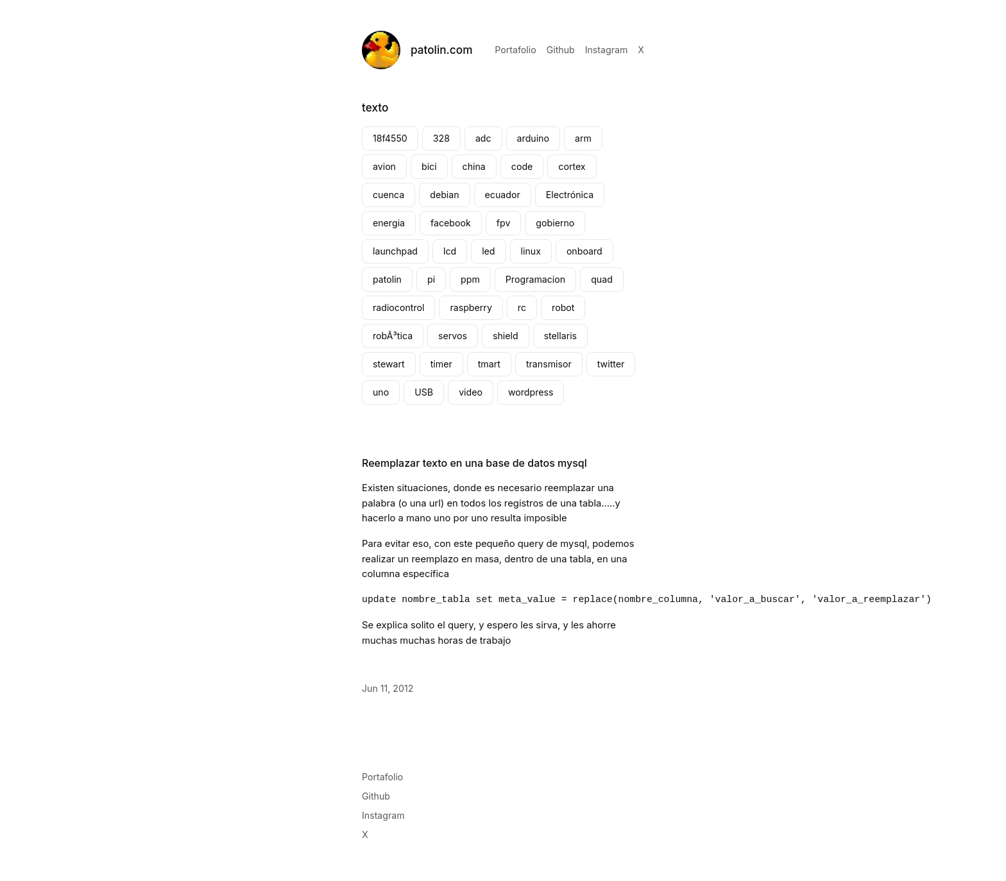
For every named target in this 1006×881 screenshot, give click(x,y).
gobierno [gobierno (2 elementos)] (555, 222)
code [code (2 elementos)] (522, 166)
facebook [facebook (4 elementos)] (451, 222)
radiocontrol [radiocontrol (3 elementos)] (398, 307)
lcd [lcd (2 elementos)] (449, 251)
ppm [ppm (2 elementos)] (470, 279)
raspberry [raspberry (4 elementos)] (470, 307)
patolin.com (441, 49)
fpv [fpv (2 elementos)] (504, 222)
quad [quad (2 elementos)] (602, 279)
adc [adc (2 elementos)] (483, 138)
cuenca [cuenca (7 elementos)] (388, 194)
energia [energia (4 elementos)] (389, 222)
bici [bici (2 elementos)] (429, 166)
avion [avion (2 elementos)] (384, 166)
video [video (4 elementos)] (470, 392)
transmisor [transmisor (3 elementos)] (549, 363)
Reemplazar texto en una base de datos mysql (474, 463)
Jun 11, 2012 (387, 688)
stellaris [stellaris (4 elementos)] (560, 335)
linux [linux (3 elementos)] (531, 251)
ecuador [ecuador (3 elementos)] (502, 194)
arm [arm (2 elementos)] (583, 138)
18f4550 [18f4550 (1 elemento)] (390, 138)
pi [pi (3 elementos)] (431, 279)
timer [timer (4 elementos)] (441, 363)
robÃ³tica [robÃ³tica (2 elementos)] (393, 335)
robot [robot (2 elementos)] (563, 307)
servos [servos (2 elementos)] (452, 335)
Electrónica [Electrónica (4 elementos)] (569, 194)
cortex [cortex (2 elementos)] (571, 166)
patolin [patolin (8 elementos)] (387, 279)
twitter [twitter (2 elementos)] (611, 363)
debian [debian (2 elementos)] (444, 194)
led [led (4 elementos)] (488, 251)
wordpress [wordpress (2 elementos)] (531, 392)
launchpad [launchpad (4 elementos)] (395, 251)
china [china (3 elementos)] (474, 166)
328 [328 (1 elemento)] (441, 138)
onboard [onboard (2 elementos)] (584, 251)
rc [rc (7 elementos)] (522, 307)
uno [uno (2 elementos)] (381, 392)
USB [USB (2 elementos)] (423, 392)
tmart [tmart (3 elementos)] (489, 363)
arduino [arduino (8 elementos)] (533, 138)
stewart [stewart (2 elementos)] (389, 363)
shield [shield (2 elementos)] (505, 335)
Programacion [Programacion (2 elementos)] (535, 279)
